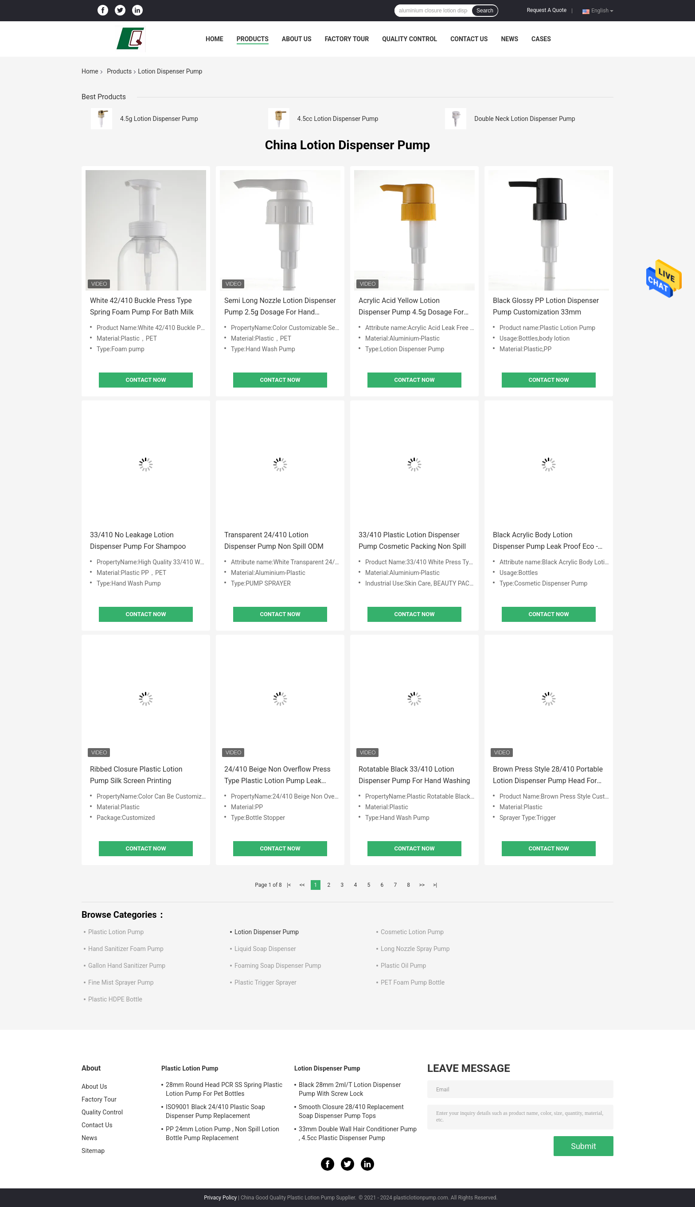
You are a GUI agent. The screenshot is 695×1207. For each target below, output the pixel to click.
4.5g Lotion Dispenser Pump (159, 118)
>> (422, 885)
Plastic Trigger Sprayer (265, 982)
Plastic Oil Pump (403, 965)
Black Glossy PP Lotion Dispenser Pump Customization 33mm (546, 306)
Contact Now (145, 379)
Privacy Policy (220, 1198)
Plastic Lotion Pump (116, 931)
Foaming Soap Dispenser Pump (277, 965)
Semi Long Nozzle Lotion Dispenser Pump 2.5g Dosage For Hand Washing (280, 307)
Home (214, 39)
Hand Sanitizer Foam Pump (126, 948)
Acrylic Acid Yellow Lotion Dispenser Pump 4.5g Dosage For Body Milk (411, 307)
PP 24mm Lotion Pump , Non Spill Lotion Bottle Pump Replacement (222, 1133)
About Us (297, 39)
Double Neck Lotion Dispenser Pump (524, 118)
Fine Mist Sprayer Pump (121, 982)
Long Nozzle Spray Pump (415, 948)
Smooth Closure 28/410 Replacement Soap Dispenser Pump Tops (351, 1111)
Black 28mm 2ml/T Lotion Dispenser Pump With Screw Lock (350, 1089)
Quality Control (409, 39)
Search (484, 11)
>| (435, 885)
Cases (541, 39)
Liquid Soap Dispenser (265, 948)
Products (253, 39)
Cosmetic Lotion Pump (412, 931)
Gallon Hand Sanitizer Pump (126, 965)
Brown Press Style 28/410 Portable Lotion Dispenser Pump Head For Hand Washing (548, 776)
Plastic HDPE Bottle (115, 999)
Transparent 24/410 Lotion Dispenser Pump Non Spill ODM (274, 541)
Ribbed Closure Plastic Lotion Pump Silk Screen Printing (136, 775)
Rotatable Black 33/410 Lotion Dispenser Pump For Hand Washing (414, 775)
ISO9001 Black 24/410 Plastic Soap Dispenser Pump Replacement (215, 1111)
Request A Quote (546, 10)
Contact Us (469, 39)
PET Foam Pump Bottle (413, 982)
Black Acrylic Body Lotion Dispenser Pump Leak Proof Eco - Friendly (545, 541)
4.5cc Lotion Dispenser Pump (338, 118)
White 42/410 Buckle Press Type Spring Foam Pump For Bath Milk (142, 306)
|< (289, 885)
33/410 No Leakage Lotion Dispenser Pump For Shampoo (138, 541)
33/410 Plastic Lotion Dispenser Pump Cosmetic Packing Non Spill (412, 541)
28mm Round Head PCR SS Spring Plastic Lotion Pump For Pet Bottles (224, 1089)
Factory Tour (347, 39)
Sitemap (93, 1150)
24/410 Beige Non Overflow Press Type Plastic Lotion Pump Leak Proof (277, 776)
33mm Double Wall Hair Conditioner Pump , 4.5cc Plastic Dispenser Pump (358, 1133)
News (509, 39)
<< (302, 885)
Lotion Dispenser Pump (266, 931)
